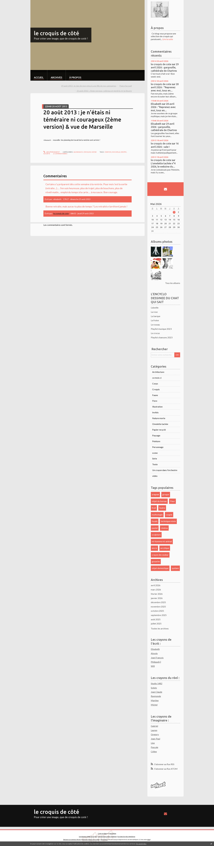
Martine (155, 700)
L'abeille (154, 307)
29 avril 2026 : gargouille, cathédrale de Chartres (165, 67)
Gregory (155, 734)
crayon (108, 152)
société (46, 154)
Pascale (154, 747)
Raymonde (156, 696)
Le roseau (155, 324)
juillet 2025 (156, 623)
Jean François (157, 657)
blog (148, 839)
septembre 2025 (159, 615)
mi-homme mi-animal (162, 541)
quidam (175, 568)
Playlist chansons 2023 (161, 337)
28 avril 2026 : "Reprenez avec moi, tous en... (165, 87)
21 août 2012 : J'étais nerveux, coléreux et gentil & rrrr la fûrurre (104, 91)
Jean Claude (156, 692)
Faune (155, 395)
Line (153, 743)
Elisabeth (156, 103)
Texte (155, 464)
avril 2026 (155, 585)
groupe (165, 494)
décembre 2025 (158, 602)
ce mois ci (156, 377)
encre (154, 548)
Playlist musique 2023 (161, 329)
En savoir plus (141, 844)
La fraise (155, 320)
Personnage (157, 447)
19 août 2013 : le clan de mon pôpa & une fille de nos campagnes (88, 86)
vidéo (154, 476)
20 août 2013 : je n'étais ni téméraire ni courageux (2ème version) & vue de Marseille (82, 119)
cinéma (164, 528)
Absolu (154, 653)
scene (94, 152)
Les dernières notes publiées (107, 836)
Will (153, 666)
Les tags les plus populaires (126, 836)
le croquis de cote (61, 213)
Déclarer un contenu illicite (72, 839)
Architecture (158, 372)
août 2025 (155, 619)
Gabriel (154, 726)
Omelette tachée (160, 424)
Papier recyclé (159, 429)
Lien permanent (51, 152)
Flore (154, 400)
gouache (156, 561)
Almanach (78, 152)
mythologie (157, 514)
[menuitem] (38, 75)
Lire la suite (167, 39)
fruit (154, 507)
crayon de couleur (160, 554)
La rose (154, 312)
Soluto (154, 687)
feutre (162, 507)
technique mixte (168, 521)
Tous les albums (172, 283)
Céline (154, 751)
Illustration (157, 406)
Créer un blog (102, 833)
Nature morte (158, 418)
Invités (155, 412)
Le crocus (155, 333)
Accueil (39, 77)
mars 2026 (156, 589)
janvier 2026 (157, 598)
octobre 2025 (157, 610)
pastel (155, 528)
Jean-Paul (155, 738)
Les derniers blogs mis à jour (88, 836)
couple (169, 514)
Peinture (156, 441)
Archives (56, 77)
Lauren (154, 730)
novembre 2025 (158, 606)
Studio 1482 (156, 683)
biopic (124, 152)
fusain (154, 521)
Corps (155, 383)
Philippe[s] (156, 662)
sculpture (156, 534)
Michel (154, 704)
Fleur (172, 501)
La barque (155, 316)
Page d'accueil (125, 86)
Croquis (87, 152)
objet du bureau (159, 501)
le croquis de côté (56, 33)
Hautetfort (112, 833)
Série (154, 458)
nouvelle (116, 152)
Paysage (156, 435)
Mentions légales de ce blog (91, 839)
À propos (75, 77)
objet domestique (160, 568)
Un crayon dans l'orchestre (164, 470)
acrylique (164, 548)
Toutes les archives (160, 628)
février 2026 (157, 593)
